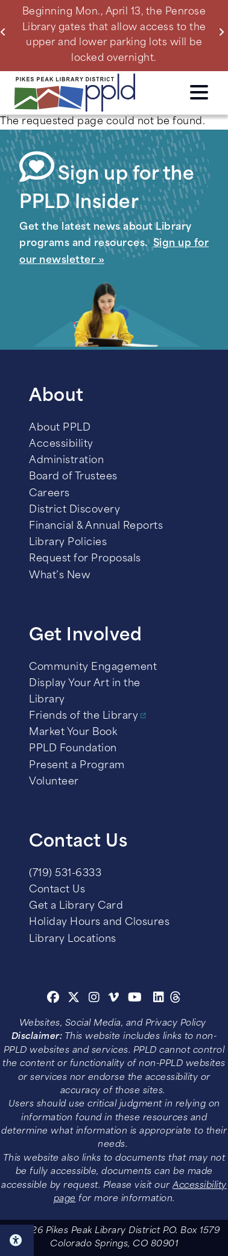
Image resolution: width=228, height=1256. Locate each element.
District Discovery (74, 510)
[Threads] (176, 999)
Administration (66, 460)
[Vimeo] (113, 999)
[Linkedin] (159, 999)
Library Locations (72, 939)
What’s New (59, 576)
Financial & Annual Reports (96, 526)
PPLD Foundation (73, 749)
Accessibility (61, 444)
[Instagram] (96, 999)
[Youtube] (135, 999)
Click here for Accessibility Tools (17, 1240)
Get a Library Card (76, 906)
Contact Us (57, 890)
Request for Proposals (85, 559)
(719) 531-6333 (65, 874)
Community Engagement (93, 667)
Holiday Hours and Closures (99, 922)
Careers (49, 494)
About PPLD (59, 428)
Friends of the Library (83, 716)
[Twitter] (74, 999)
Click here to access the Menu (199, 92)
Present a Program (77, 766)
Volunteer (54, 782)
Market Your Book (73, 732)
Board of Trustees (73, 477)
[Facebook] (53, 999)
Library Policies (68, 543)
